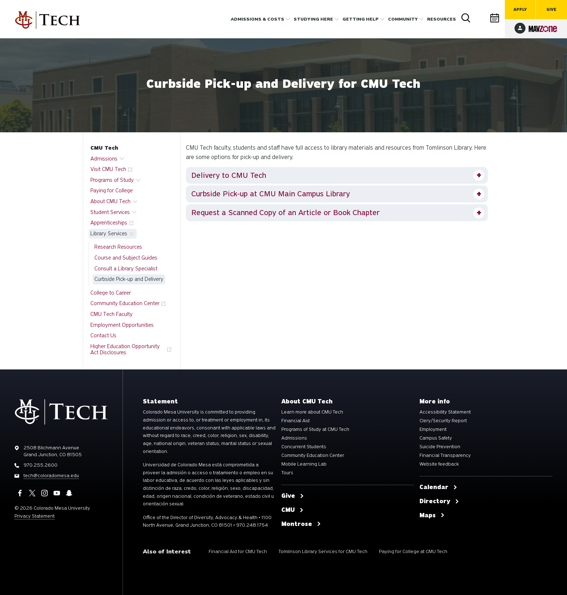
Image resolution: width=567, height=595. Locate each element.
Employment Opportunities (122, 325)
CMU (292, 510)
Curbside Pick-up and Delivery (128, 279)
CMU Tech (104, 148)
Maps (432, 515)
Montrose (301, 524)
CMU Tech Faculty (111, 314)
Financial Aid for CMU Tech (238, 551)
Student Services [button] (110, 212)
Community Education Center (124, 303)
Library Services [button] (108, 233)
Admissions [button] (104, 158)
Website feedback (439, 464)
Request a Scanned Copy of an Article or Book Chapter (285, 212)
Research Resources (118, 247)
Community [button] (403, 19)
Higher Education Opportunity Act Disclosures (125, 349)
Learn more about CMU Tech (312, 412)
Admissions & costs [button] (257, 19)
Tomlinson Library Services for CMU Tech (322, 551)
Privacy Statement (34, 516)
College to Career (110, 293)
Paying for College (111, 190)
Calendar (495, 17)
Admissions (294, 438)
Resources (441, 19)
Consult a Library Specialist (125, 268)
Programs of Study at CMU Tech (315, 429)
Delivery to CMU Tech (228, 175)
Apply (520, 9)
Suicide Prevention (439, 447)
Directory (480, 17)
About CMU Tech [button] (110, 201)
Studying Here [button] (313, 19)
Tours (287, 473)
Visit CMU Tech (108, 169)
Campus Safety (435, 438)
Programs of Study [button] (112, 180)
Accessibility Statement (445, 412)
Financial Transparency (445, 455)
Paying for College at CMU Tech (413, 551)
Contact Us (103, 335)
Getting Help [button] (360, 19)
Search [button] (466, 18)
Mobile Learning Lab (304, 464)
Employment (433, 429)
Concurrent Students (303, 447)
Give (551, 9)
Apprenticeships (108, 222)
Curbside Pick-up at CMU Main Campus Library (270, 193)
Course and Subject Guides (125, 257)
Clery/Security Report (443, 421)
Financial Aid (295, 421)
